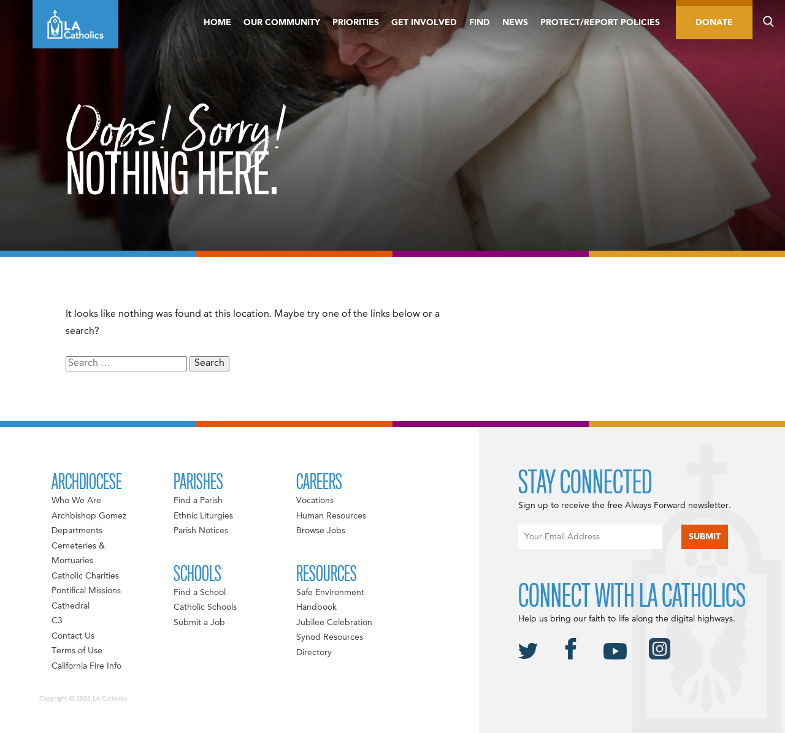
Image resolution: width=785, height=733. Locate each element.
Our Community (281, 22)
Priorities (355, 22)
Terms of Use (77, 651)
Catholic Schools (205, 607)
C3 (57, 621)
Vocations (315, 500)
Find (479, 22)
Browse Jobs (320, 530)
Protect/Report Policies (600, 22)
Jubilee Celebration (334, 622)
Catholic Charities (85, 576)
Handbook (316, 607)
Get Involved (424, 22)
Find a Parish (198, 500)
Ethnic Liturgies (203, 516)
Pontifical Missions (86, 591)
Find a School (200, 592)
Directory (314, 652)
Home (217, 22)
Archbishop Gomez (89, 516)
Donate (714, 22)
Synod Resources (329, 637)
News (515, 22)
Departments (77, 530)
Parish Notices (201, 530)
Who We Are (76, 500)
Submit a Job (199, 622)
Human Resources (331, 516)
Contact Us (73, 636)
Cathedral (71, 606)
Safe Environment (330, 592)
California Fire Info (86, 666)
